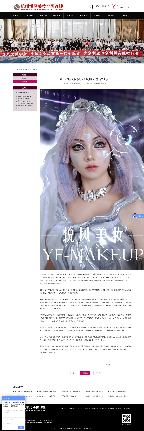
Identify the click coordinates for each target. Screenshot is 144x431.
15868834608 (123, 7)
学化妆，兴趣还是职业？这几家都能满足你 (95, 396)
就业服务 (97, 16)
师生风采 (70, 16)
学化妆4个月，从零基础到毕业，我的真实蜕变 (72, 392)
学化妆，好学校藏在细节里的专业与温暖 (119, 392)
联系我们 (124, 16)
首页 (18, 69)
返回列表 (85, 373)
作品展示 (83, 16)
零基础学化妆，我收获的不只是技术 (47, 392)
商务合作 (110, 16)
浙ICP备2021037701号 (86, 428)
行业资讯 (34, 69)
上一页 (72, 373)
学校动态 (25, 78)
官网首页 (16, 16)
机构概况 (30, 16)
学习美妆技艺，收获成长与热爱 (47, 396)
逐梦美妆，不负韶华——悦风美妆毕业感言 (71, 396)
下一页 (98, 373)
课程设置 (56, 16)
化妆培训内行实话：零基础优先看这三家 (119, 396)
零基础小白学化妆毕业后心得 (95, 392)
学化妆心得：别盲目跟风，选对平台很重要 (24, 392)
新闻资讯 (43, 16)
